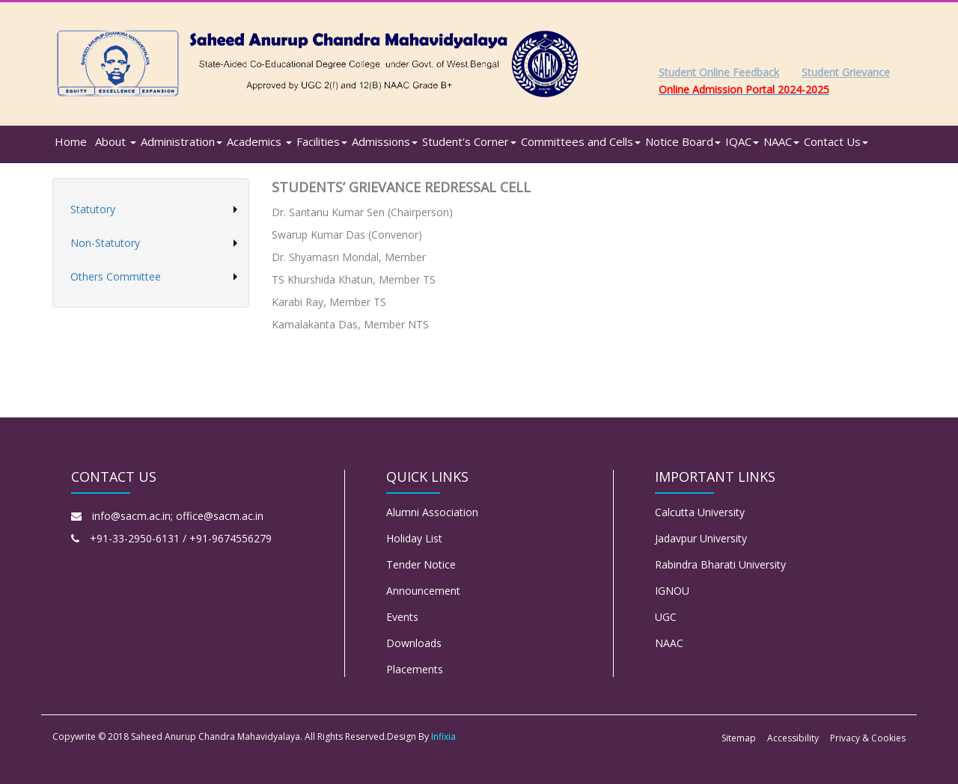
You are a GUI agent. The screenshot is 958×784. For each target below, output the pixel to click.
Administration (181, 141)
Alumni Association (432, 512)
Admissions (385, 141)
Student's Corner (469, 141)
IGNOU (672, 591)
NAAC (781, 141)
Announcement (423, 591)
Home (71, 141)
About (115, 141)
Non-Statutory (105, 243)
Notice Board (683, 141)
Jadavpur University (701, 538)
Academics (259, 141)
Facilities (321, 141)
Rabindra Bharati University (720, 564)
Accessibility (793, 738)
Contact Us (836, 141)
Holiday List (414, 538)
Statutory (92, 209)
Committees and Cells (581, 141)
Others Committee (115, 276)
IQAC (742, 141)
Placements (414, 669)
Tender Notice (421, 564)
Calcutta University (700, 512)
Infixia (443, 736)
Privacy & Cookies (868, 738)
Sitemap (738, 738)
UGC (666, 617)
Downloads (414, 643)
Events (402, 617)
